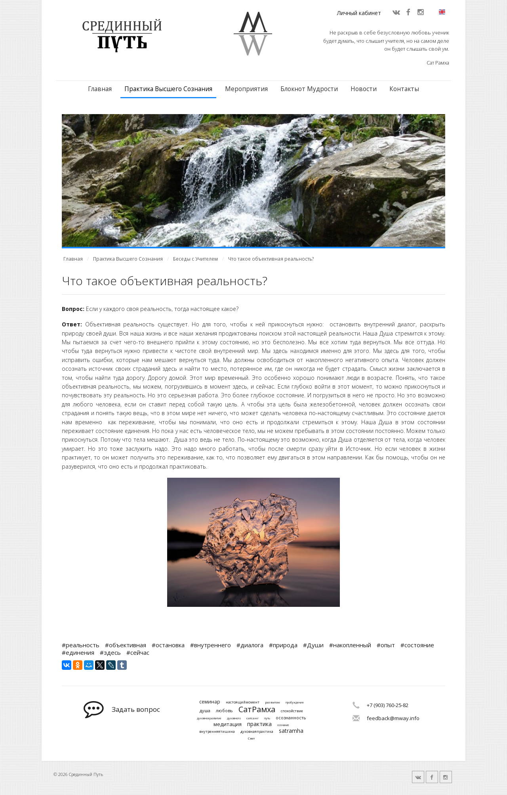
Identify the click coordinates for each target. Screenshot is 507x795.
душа (205, 710)
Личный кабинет (359, 13)
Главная (100, 89)
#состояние (417, 644)
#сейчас (137, 652)
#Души (313, 644)
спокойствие (292, 711)
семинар (209, 702)
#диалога (249, 644)
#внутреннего (210, 644)
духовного (234, 718)
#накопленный (350, 644)
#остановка (168, 644)
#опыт (386, 644)
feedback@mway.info (393, 718)
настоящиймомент (242, 702)
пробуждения (294, 702)
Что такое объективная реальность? (271, 258)
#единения (78, 652)
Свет (251, 738)
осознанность (291, 717)
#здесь (110, 652)
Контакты (404, 89)
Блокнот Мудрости (309, 89)
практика (259, 724)
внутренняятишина (217, 732)
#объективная (125, 644)
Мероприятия (246, 89)
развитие (272, 702)
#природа (283, 644)
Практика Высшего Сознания (168, 89)
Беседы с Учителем (195, 258)
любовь (224, 710)
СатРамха (256, 709)
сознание (283, 725)
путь (267, 718)
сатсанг (252, 718)
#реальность (80, 644)
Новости (364, 89)
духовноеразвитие (209, 718)
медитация (227, 724)
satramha (291, 731)
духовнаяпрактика (256, 732)
